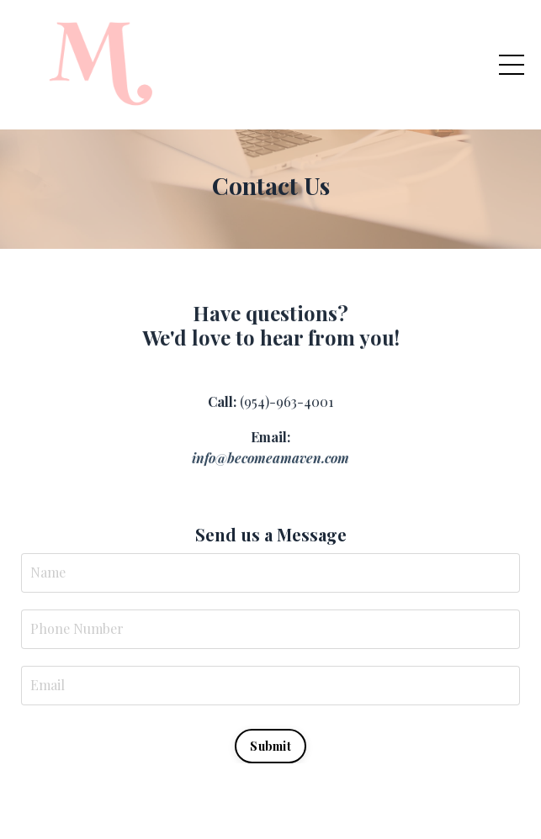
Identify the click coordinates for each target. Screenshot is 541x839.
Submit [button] (270, 745)
